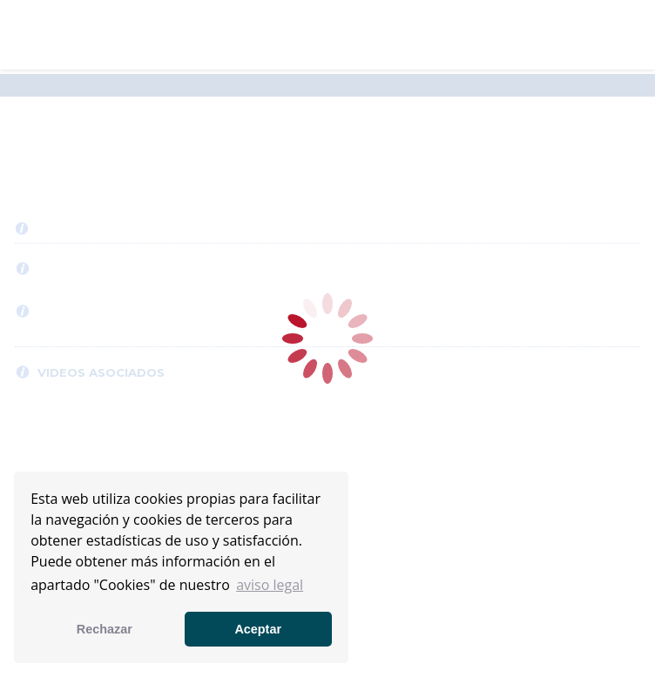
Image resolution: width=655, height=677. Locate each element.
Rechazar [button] (104, 629)
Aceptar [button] (257, 629)
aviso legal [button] (269, 584)
